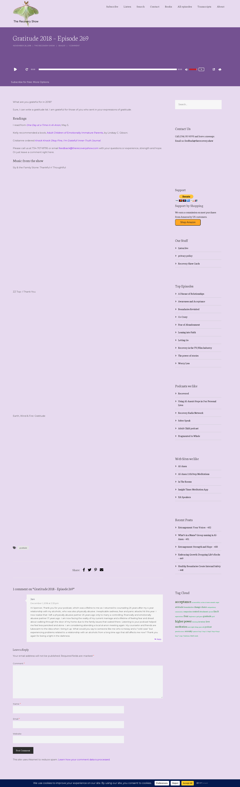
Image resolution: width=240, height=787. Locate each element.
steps (181, 636)
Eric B (216, 611)
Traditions (186, 636)
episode (210, 612)
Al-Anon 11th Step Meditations (193, 474)
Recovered (183, 393)
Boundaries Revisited (188, 309)
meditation (181, 626)
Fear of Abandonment (189, 324)
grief (213, 616)
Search (141, 6)
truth (196, 636)
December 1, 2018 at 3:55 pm (44, 603)
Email (16, 719)
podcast (208, 626)
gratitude (23, 547)
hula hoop (195, 622)
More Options (41, 82)
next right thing (193, 627)
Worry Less (184, 363)
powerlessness (179, 631)
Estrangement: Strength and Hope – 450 (198, 546)
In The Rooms (185, 481)
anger (217, 602)
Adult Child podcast (188, 428)
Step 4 (214, 631)
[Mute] (186, 69)
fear (186, 616)
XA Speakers (184, 497)
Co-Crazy (183, 316)
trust (192, 635)
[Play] (16, 69)
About (221, 6)
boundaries (188, 607)
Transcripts (204, 6)
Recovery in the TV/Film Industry (195, 347)
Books (168, 6)
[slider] (108, 69)
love (208, 621)
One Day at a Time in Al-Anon (43, 125)
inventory (201, 621)
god (198, 616)
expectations (179, 616)
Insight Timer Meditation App (193, 489)
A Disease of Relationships (191, 293)
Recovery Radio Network (190, 412)
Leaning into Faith (187, 332)
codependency (211, 607)
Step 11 (204, 631)
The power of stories (188, 355)
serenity (188, 631)
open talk (201, 627)
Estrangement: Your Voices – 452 (194, 527)
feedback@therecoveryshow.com (78, 148)
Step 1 (200, 631)
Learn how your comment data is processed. (84, 759)
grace (200, 616)
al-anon (207, 602)
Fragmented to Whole (189, 436)
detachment (203, 611)
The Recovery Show (44, 45)
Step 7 (177, 636)
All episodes (185, 6)
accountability (196, 602)
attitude (179, 606)
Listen (127, 6)
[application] (107, 69)
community (179, 612)
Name (17, 704)
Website (17, 733)
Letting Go (183, 340)
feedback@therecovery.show (199, 140)
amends (212, 602)
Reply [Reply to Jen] (159, 639)
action (203, 602)
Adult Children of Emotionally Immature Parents (75, 132)
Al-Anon (182, 466)
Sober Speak (184, 420)
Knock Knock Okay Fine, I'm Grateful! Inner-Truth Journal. (68, 140)
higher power (183, 621)
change (197, 606)
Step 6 (218, 631)
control (195, 611)
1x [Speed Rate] (201, 69)
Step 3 (209, 631)
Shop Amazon (188, 222)
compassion (187, 611)
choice (204, 606)
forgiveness (192, 616)
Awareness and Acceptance (191, 301)
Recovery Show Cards (189, 263)
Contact (154, 6)
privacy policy (185, 255)
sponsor (195, 631)
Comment (19, 663)
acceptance (183, 601)
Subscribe (112, 6)
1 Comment (74, 45)
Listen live (183, 248)
